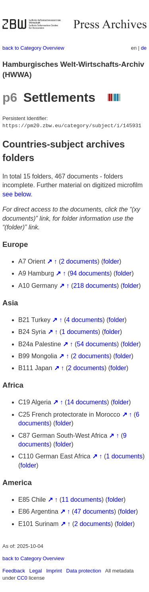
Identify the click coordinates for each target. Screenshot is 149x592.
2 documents (79, 261)
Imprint (54, 571)
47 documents (94, 511)
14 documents (87, 402)
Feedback (13, 571)
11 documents (82, 499)
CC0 (22, 578)
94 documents (90, 273)
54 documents (97, 344)
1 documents (80, 331)
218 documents (94, 285)
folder (111, 261)
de (144, 48)
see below (16, 194)
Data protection (83, 571)
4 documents (84, 319)
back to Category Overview (33, 48)
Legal (35, 571)
